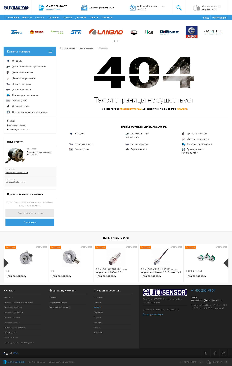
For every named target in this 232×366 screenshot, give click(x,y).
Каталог (39, 17)
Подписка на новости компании (25, 194)
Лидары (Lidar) (79, 149)
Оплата (94, 17)
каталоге (182, 109)
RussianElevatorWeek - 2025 (16, 173)
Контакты (107, 17)
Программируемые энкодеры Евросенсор (39, 153)
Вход (206, 17)
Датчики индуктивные (195, 139)
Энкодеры (76, 133)
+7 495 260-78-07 (37, 362)
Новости (27, 17)
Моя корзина (211, 6)
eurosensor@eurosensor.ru (206, 300)
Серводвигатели (136, 149)
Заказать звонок (53, 9)
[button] (114, 41)
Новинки (11, 121)
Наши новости (15, 141)
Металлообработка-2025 (15, 182)
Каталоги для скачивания (197, 144)
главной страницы (130, 109)
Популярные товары (16, 125)
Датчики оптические (194, 134)
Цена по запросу (16, 276)
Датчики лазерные (81, 144)
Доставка (80, 17)
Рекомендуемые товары (18, 129)
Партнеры (53, 17)
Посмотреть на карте (153, 314)
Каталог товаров (30, 51)
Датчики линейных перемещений (137, 135)
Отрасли (67, 17)
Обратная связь (14, 362)
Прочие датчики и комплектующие (193, 151)
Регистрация (219, 17)
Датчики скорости (136, 144)
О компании (12, 17)
